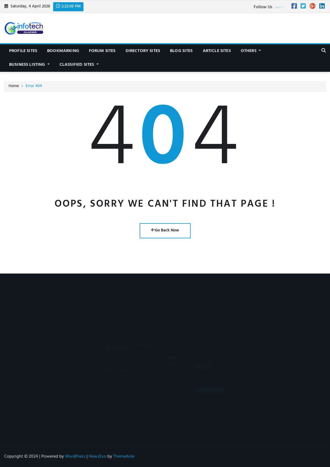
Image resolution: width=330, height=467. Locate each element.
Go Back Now (165, 231)
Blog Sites (181, 51)
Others (251, 51)
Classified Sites (79, 65)
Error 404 (34, 87)
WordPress (75, 457)
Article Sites (217, 51)
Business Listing (29, 65)
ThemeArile (123, 457)
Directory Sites (143, 51)
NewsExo (97, 457)
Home (14, 87)
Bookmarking (63, 51)
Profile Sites (23, 51)
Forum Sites (102, 51)
